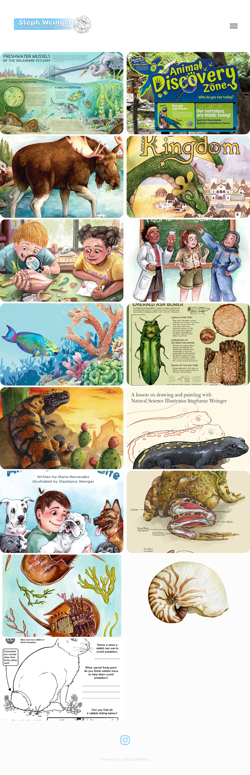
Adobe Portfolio (135, 759)
